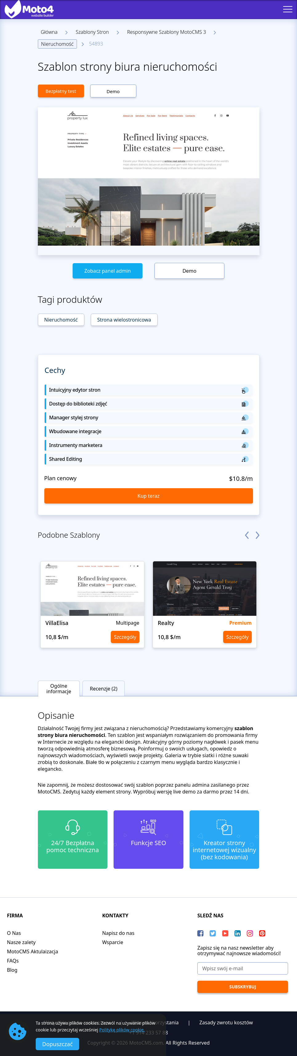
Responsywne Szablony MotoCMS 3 (166, 32)
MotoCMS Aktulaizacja (32, 951)
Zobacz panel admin (107, 270)
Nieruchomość (57, 44)
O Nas (14, 933)
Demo (113, 91)
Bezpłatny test (61, 91)
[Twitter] (213, 933)
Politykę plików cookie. (122, 1030)
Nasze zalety (21, 942)
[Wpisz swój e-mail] (242, 968)
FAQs (13, 960)
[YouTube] (225, 933)
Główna (49, 32)
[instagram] (250, 933)
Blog (12, 970)
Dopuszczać (57, 1044)
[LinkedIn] (238, 933)
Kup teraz (148, 495)
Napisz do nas (118, 933)
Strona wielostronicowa (124, 319)
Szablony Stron (92, 32)
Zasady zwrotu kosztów (226, 1022)
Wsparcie (112, 942)
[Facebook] (200, 933)
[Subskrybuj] (242, 987)
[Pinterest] (262, 933)
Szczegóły (125, 637)
